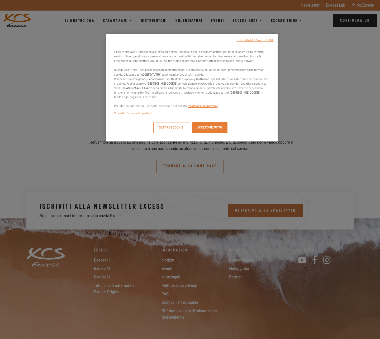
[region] (192, 87)
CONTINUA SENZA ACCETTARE (255, 40)
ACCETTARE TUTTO (209, 127)
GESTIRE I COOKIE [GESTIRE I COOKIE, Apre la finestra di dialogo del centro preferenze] (171, 127)
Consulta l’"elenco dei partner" (133, 113)
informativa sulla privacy (203, 106)
